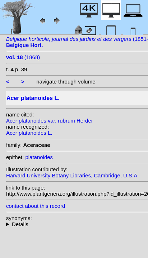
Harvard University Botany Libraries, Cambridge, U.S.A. (72, 175)
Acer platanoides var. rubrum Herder (49, 121)
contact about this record (35, 206)
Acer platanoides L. (29, 133)
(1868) (23, 57)
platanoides (39, 157)
